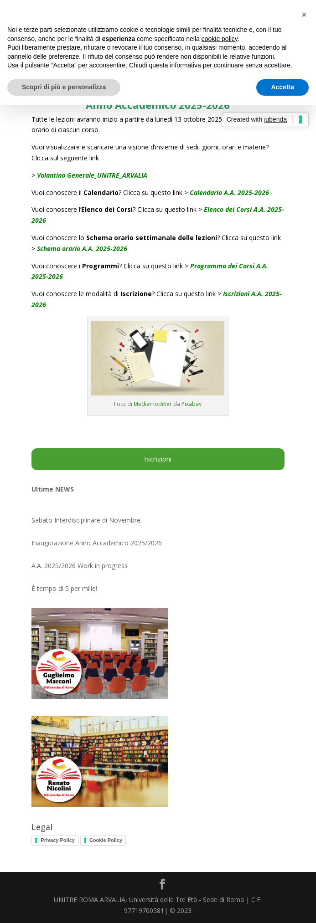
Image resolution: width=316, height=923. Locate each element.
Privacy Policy (58, 840)
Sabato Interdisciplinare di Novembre (85, 520)
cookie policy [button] (220, 38)
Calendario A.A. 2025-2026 (229, 192)
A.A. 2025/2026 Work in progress (79, 565)
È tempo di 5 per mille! (64, 588)
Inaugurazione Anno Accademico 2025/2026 (96, 542)
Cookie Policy (105, 840)
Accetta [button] (282, 87)
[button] (304, 14)
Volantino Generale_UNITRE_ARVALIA (92, 175)
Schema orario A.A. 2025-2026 (82, 248)
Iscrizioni (157, 458)
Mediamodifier (153, 404)
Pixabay (191, 404)
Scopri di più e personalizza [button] (64, 87)
